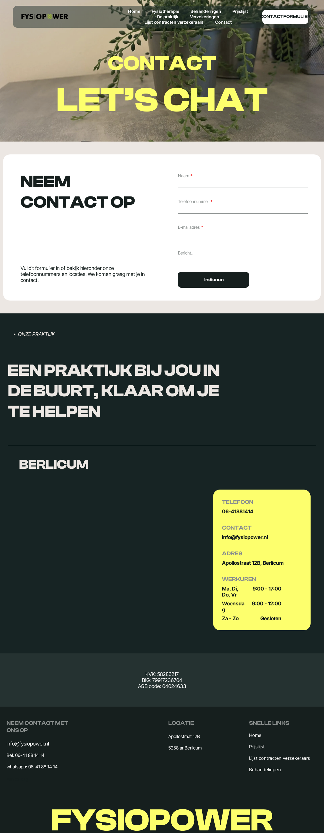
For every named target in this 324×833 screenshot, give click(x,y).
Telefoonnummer (193, 201)
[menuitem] (134, 11)
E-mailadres (189, 227)
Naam (183, 175)
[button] (162, 464)
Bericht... (186, 253)
